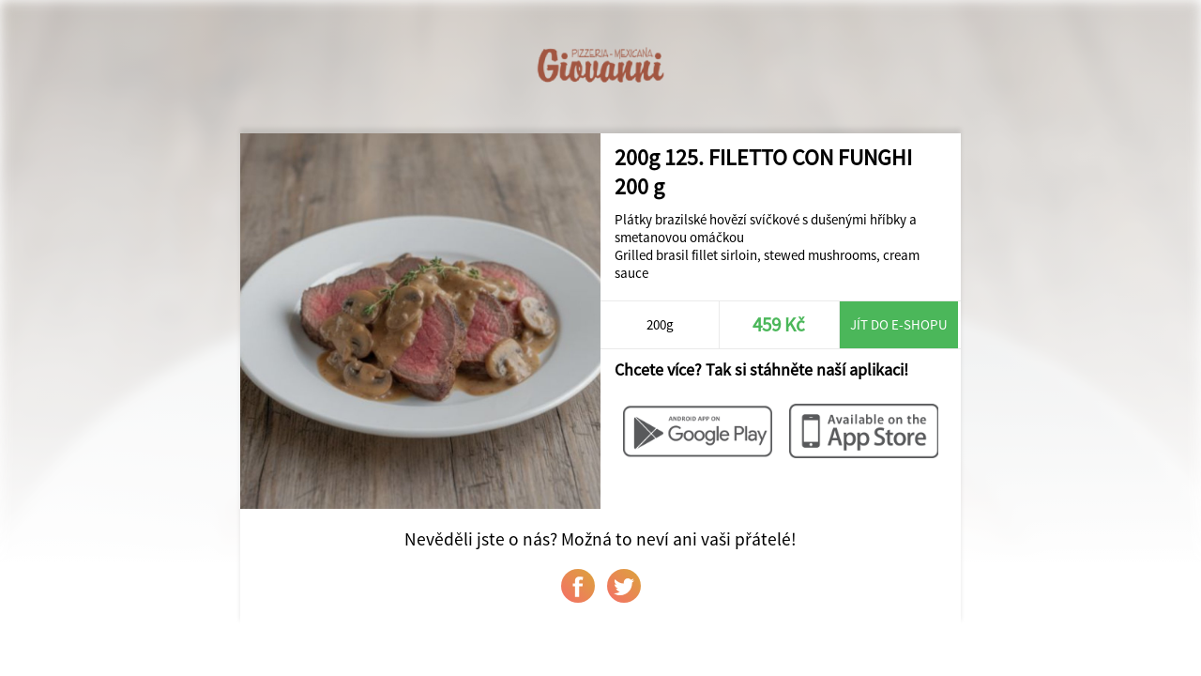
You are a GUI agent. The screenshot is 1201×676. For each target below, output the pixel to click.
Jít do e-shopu (899, 324)
